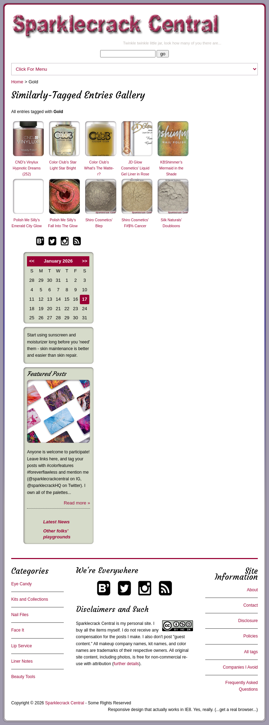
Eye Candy (21, 583)
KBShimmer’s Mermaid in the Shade (171, 168)
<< (31, 261)
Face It (17, 630)
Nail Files (19, 614)
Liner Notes (22, 661)
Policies (250, 636)
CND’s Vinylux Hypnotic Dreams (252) (27, 168)
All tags (251, 651)
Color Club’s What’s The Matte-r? (99, 168)
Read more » (77, 503)
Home (17, 81)
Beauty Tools (23, 676)
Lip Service (21, 645)
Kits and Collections (29, 599)
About (252, 589)
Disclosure (248, 620)
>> (84, 261)
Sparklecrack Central (95, 623)
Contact (250, 605)
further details (126, 663)
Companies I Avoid (240, 667)
